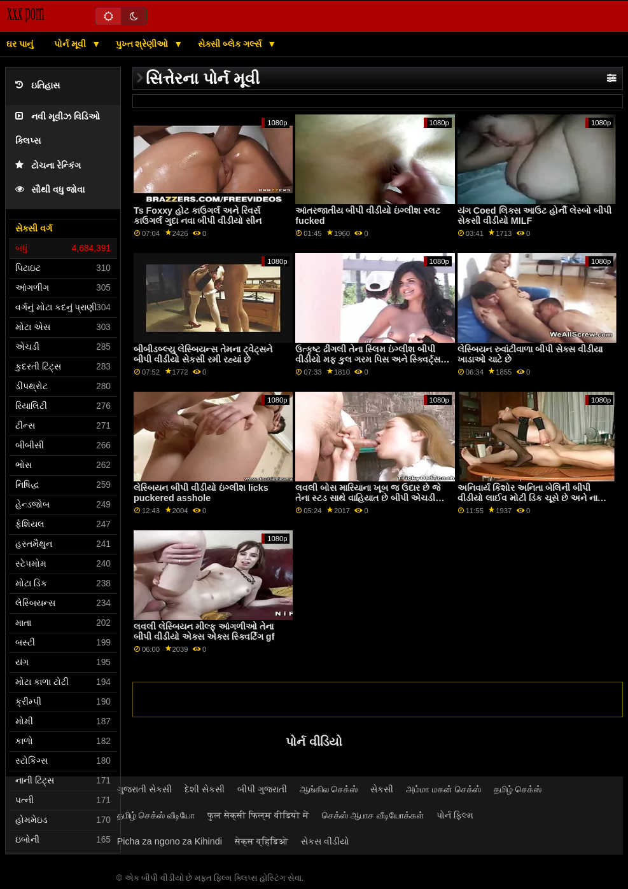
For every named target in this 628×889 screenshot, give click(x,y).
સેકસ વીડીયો (325, 841)
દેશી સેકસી (205, 789)
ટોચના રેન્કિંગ (48, 165)
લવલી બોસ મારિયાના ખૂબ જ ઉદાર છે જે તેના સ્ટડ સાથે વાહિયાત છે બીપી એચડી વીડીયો (367, 498)
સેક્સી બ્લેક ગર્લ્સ (231, 44)
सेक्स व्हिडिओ (261, 841)
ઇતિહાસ (37, 85)
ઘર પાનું (19, 44)
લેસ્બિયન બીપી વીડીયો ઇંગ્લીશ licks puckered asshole (201, 493)
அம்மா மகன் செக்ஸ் (443, 789)
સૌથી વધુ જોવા (50, 190)
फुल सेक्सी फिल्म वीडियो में (258, 815)
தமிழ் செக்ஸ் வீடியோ (156, 815)
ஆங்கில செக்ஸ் (329, 789)
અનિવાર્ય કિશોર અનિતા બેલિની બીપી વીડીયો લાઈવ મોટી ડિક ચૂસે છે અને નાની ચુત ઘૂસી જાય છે (531, 498)
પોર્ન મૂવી (71, 44)
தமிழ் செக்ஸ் (517, 789)
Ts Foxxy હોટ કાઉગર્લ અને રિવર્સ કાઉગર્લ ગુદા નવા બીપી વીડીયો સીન (198, 215)
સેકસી (381, 789)
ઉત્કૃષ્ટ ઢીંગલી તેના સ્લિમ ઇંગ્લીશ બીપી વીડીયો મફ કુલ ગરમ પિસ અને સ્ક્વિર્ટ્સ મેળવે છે (367, 359)
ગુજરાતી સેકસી (144, 789)
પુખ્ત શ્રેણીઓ (143, 44)
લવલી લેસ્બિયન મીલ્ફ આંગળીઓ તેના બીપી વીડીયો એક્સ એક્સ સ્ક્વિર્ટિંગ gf (204, 631)
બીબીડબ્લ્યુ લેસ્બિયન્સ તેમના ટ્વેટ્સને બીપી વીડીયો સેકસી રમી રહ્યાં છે (203, 354)
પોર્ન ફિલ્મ (454, 815)
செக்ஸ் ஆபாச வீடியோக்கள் (373, 815)
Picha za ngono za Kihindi (169, 841)
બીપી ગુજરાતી (262, 789)
